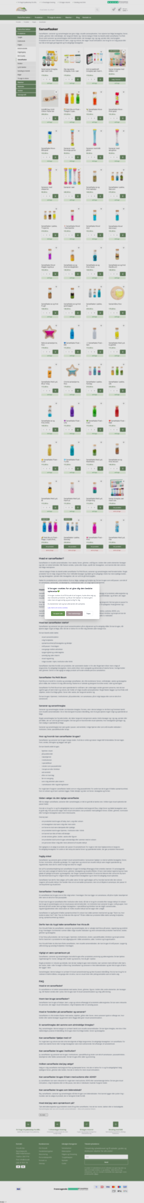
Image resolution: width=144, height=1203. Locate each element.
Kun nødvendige (74, 614)
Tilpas (88, 614)
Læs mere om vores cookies (58, 608)
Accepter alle (58, 614)
